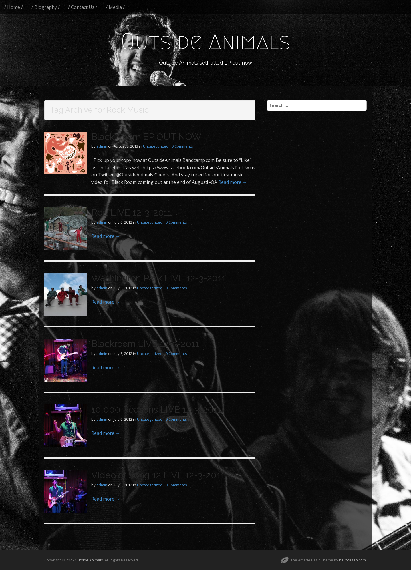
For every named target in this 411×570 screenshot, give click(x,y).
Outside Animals (206, 41)
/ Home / (13, 7)
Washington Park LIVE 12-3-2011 (158, 278)
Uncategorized (155, 146)
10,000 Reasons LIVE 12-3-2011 (156, 409)
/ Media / (115, 7)
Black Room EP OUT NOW (146, 136)
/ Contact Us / (82, 7)
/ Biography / (45, 7)
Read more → (232, 182)
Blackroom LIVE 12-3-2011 (145, 343)
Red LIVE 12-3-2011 (131, 212)
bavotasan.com (352, 560)
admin (101, 146)
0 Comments (182, 146)
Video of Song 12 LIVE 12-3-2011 (158, 475)
